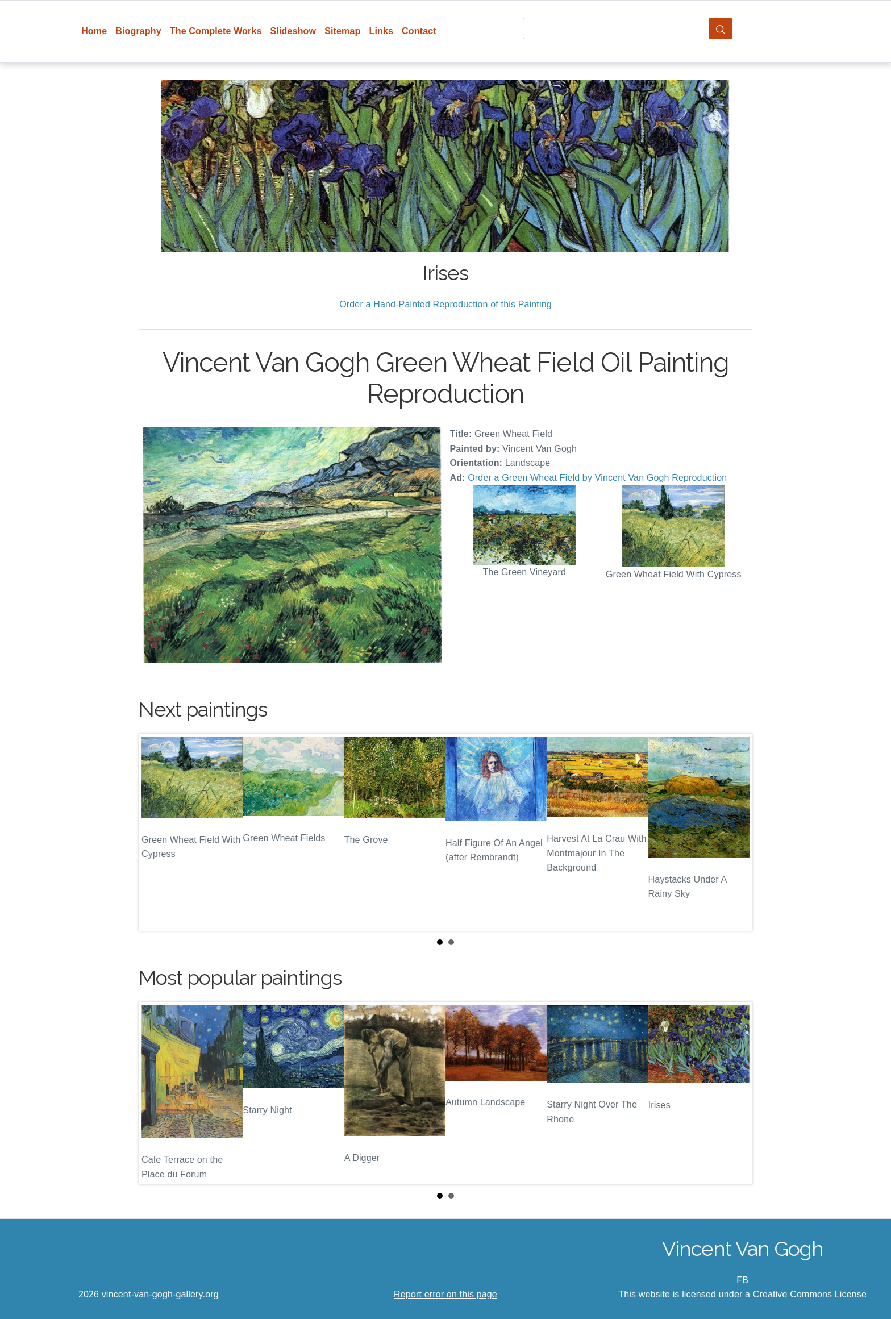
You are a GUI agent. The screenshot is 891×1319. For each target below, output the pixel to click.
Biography (138, 31)
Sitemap (342, 31)
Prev (156, 832)
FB (742, 1280)
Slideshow (293, 31)
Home (94, 31)
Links (381, 31)
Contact (419, 31)
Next (735, 832)
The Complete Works (216, 31)
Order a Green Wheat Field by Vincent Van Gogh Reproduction (597, 477)
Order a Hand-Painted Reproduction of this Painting (445, 304)
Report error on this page (445, 1294)
